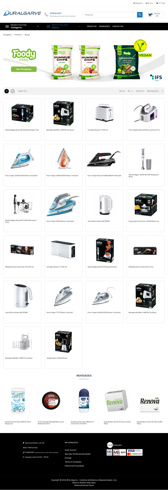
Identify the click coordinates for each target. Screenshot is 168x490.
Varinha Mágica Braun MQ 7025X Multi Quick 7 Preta (21, 222)
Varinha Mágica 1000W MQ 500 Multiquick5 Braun (144, 177)
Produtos (92, 26)
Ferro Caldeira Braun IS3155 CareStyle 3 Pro (144, 131)
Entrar (149, 3)
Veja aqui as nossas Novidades (78, 454)
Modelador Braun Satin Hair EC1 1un (141, 268)
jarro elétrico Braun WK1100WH (99, 222)
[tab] (6, 91)
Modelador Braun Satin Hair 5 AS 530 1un (19, 268)
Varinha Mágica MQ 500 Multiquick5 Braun (102, 268)
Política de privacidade (74, 466)
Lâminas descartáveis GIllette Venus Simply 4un (18, 423)
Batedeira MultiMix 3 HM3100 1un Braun (60, 131)
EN (163, 3)
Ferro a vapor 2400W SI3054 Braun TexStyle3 (104, 314)
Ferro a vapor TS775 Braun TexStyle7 (59, 314)
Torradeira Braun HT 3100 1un (56, 268)
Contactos (117, 26)
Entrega (68, 458)
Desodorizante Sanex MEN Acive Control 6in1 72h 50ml (82, 423)
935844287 (55, 13)
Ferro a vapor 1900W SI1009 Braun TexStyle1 (62, 177)
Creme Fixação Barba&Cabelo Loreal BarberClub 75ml (51, 423)
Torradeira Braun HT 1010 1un (98, 131)
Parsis (91, 486)
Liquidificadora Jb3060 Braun (56, 359)
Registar (137, 3)
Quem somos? (71, 450)
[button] (15, 61)
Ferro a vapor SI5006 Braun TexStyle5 (60, 222)
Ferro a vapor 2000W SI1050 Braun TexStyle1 (21, 177)
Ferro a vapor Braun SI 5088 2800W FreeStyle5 (104, 177)
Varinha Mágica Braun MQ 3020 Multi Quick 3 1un (22, 131)
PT (160, 3)
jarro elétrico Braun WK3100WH (16, 314)
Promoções (104, 26)
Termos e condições (73, 462)
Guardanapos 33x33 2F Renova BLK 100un (149, 423)
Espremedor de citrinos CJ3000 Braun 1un (144, 222)
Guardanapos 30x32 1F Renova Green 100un (117, 423)
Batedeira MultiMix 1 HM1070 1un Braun (18, 359)
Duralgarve (7, 35)
